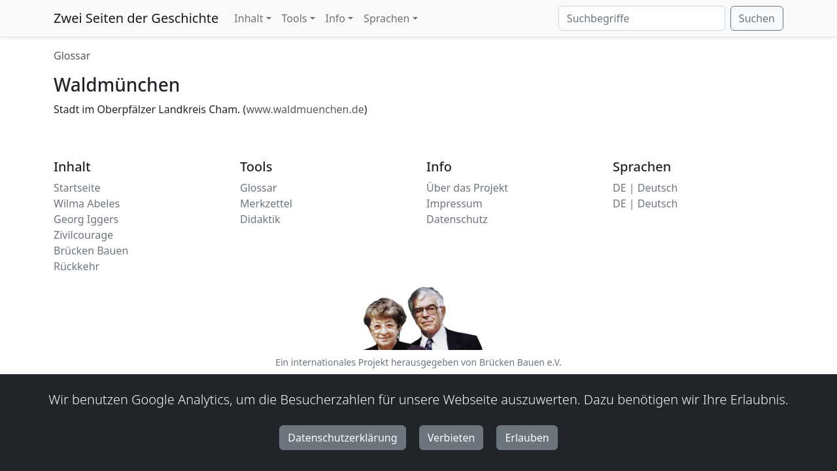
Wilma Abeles (87, 203)
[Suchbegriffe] (641, 18)
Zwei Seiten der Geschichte (136, 18)
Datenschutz (457, 219)
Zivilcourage (83, 235)
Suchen (757, 18)
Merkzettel (266, 203)
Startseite (77, 188)
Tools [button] (294, 18)
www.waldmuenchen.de (305, 109)
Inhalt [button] (248, 18)
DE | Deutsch (645, 188)
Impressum (454, 203)
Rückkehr (76, 266)
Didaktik (260, 219)
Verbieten (451, 437)
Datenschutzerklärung (342, 437)
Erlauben (527, 437)
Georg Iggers (86, 219)
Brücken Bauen (91, 250)
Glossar (72, 55)
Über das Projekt (467, 188)
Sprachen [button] (386, 18)
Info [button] (336, 18)
